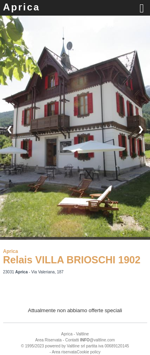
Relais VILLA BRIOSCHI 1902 (72, 259)
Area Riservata (48, 340)
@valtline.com (97, 340)
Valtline (82, 334)
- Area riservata (63, 352)
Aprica (21, 7)
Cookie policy (88, 352)
